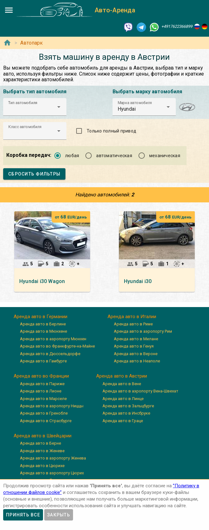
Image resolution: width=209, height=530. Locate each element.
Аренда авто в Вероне (135, 353)
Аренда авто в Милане (136, 338)
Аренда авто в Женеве (42, 450)
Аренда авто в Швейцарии (42, 436)
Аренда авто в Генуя (134, 346)
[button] (34, 107)
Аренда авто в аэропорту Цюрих (52, 473)
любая (72, 155)
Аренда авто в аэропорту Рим (143, 331)
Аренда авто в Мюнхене (43, 331)
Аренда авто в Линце (123, 398)
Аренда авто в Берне (40, 443)
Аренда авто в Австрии (121, 376)
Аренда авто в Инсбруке (126, 413)
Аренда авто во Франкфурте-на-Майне (57, 346)
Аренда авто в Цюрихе (42, 465)
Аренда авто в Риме (133, 324)
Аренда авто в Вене (121, 383)
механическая (164, 155)
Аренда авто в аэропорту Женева (53, 458)
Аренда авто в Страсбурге (45, 420)
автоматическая (114, 155)
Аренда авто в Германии (40, 316)
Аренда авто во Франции (41, 376)
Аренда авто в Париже (42, 383)
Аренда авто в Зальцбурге (128, 406)
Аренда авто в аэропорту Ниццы (51, 406)
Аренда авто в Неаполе (137, 361)
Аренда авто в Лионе (40, 391)
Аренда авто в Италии (132, 316)
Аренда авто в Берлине (43, 324)
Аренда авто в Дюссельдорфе (50, 353)
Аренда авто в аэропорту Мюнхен (53, 338)
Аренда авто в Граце (122, 420)
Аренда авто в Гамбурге (43, 361)
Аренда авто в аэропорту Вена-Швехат (140, 391)
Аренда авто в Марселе (43, 398)
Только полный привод (111, 130)
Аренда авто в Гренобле (44, 413)
